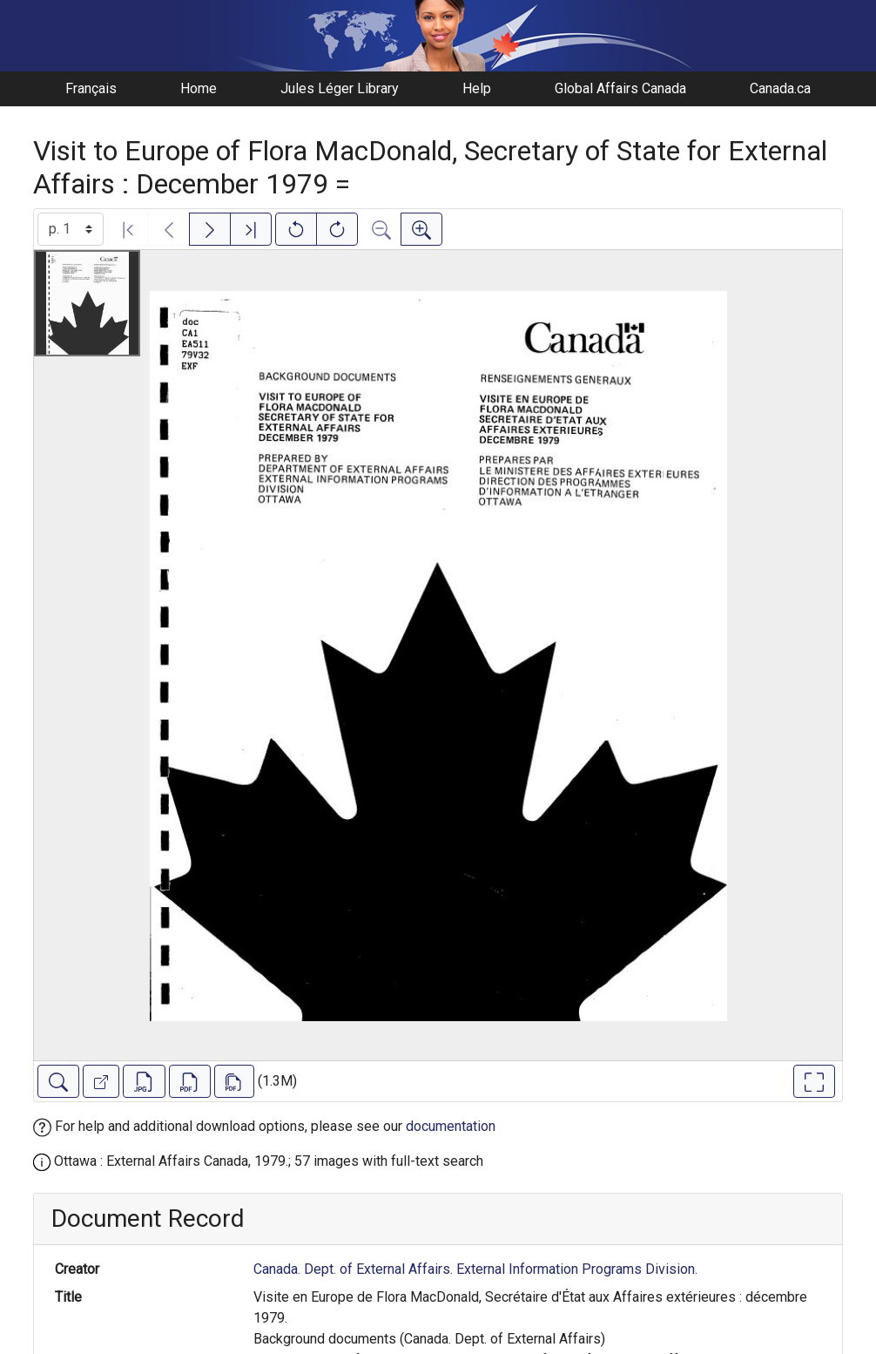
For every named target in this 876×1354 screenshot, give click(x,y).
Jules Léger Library (339, 88)
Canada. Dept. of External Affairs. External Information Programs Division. (475, 1269)
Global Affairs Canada (620, 88)
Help (476, 88)
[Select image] (70, 229)
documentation (450, 1126)
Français (91, 88)
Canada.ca (780, 88)
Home (198, 88)
